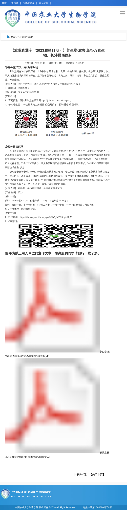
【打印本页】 (81, 474)
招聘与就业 (28, 3)
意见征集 (43, 3)
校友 (4, 3)
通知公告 (15, 37)
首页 (7, 37)
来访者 (14, 3)
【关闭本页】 (97, 474)
